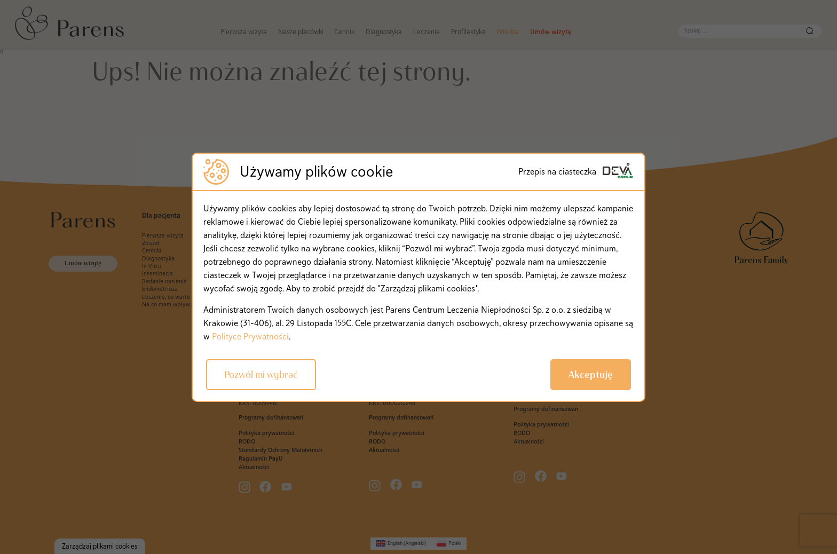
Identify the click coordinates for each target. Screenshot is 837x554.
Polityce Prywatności (250, 336)
